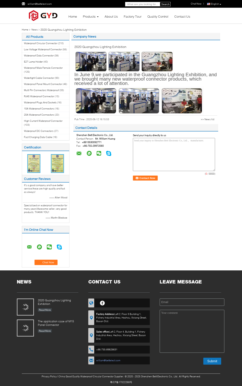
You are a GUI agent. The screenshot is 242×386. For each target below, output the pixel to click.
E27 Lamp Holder (33, 61)
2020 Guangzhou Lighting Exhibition (54, 302)
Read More (45, 309)
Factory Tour (132, 16)
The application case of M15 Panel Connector (56, 322)
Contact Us (182, 16)
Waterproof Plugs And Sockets (40, 102)
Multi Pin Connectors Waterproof (41, 90)
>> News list (207, 119)
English (216, 4)
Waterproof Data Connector (39, 55)
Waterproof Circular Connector (40, 43)
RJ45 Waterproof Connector (39, 96)
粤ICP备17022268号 (121, 382)
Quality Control (157, 16)
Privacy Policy (49, 376)
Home (72, 16)
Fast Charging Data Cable (38, 137)
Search (165, 4)
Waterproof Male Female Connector (43, 67)
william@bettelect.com (40, 3)
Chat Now (196, 3)
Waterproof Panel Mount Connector (43, 84)
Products (89, 16)
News (35, 29)
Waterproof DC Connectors (38, 130)
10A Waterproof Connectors (39, 108)
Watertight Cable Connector (39, 77)
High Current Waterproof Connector (43, 120)
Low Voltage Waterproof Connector (43, 49)
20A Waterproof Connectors (39, 114)
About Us (111, 16)
